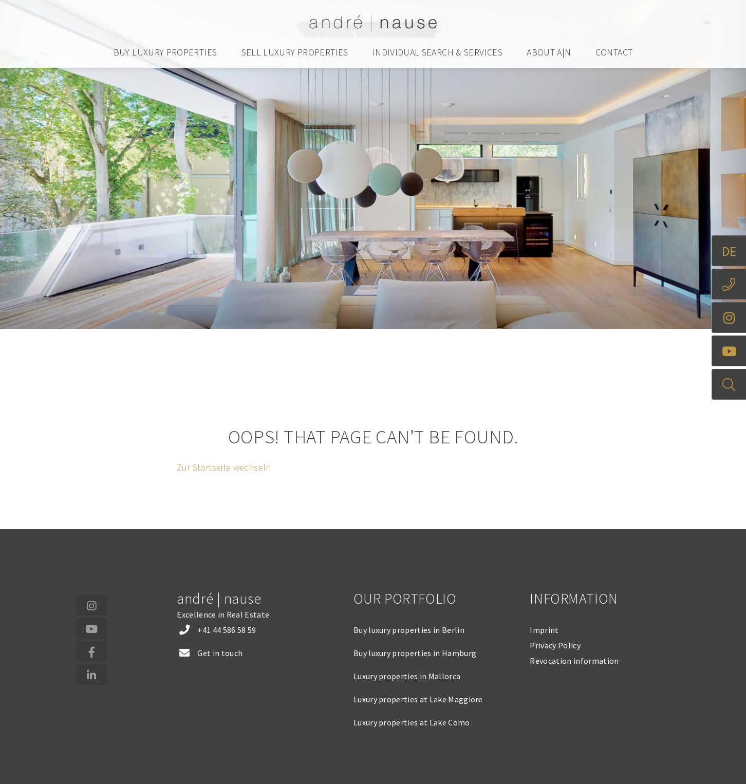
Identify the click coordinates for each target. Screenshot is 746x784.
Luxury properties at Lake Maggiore (418, 699)
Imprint (544, 630)
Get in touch (220, 653)
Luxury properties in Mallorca (406, 676)
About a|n (549, 52)
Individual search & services (437, 52)
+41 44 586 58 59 (226, 630)
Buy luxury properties (165, 52)
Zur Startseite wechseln (224, 467)
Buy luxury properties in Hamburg (414, 653)
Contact (614, 52)
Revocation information (574, 661)
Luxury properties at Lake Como (411, 722)
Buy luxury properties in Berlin (408, 630)
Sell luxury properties (294, 52)
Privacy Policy (555, 645)
